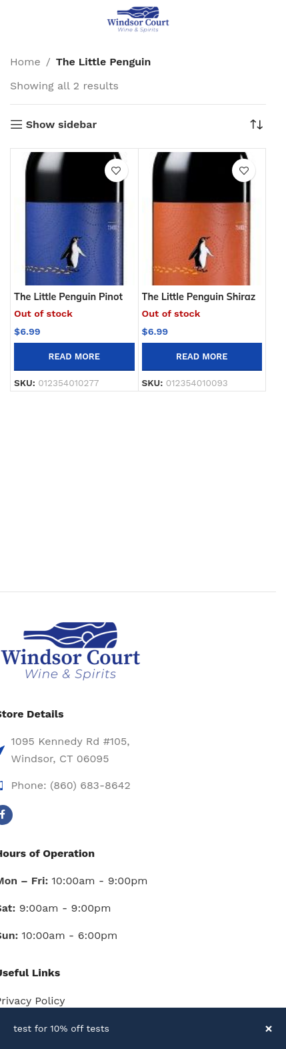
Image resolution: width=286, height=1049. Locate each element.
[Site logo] (138, 19)
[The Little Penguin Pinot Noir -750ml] (74, 218)
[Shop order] (256, 125)
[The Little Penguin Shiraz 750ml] (202, 218)
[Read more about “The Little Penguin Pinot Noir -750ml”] (74, 357)
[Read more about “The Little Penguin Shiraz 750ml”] (202, 357)
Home (25, 61)
